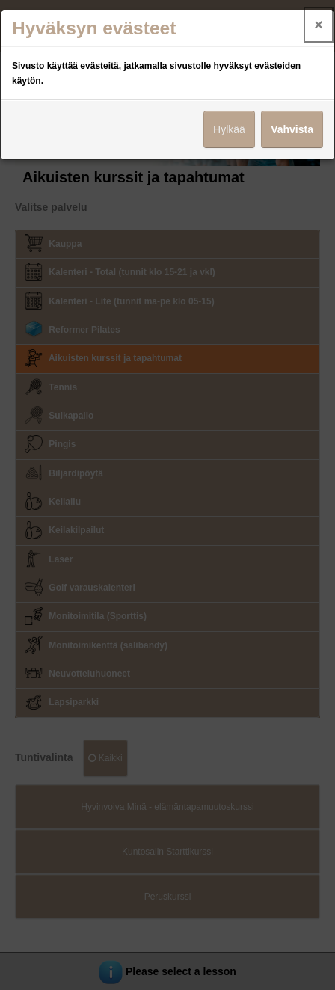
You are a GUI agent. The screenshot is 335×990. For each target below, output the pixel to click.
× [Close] (318, 24)
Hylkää (229, 129)
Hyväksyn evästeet (94, 28)
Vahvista (292, 129)
